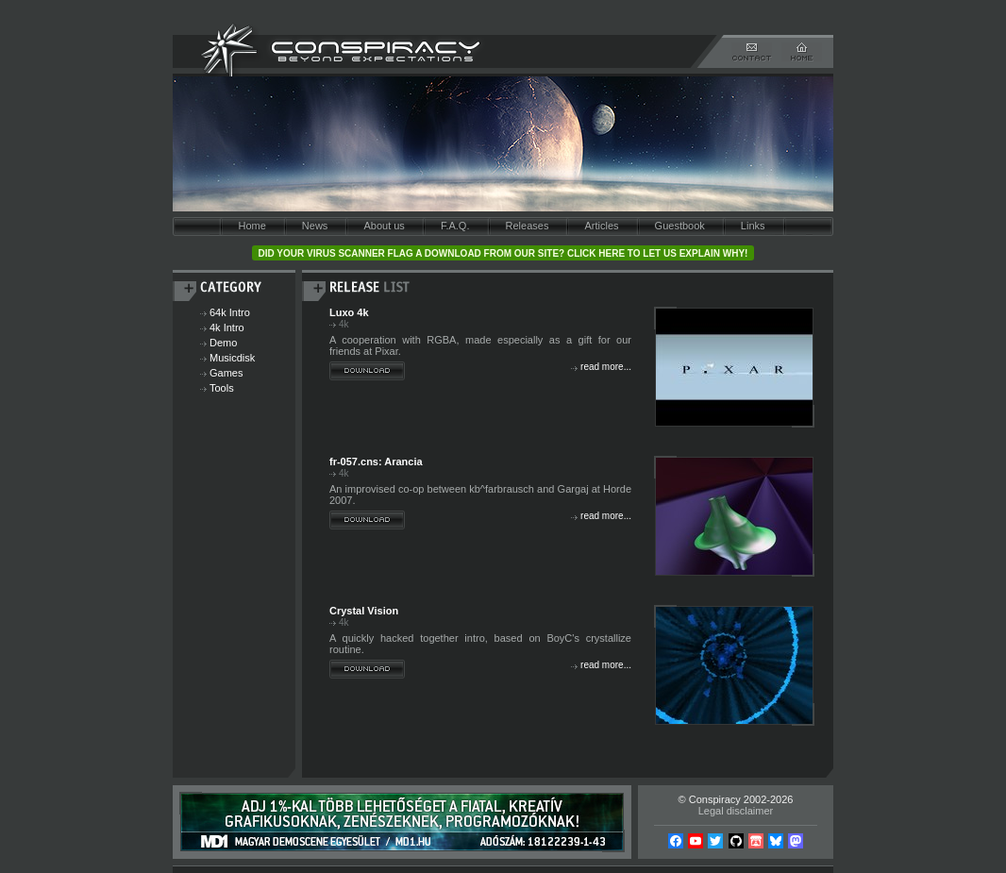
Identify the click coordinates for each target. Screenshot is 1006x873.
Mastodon (795, 840)
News (315, 225)
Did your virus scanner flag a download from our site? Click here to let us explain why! (503, 253)
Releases (527, 225)
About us (383, 225)
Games (226, 372)
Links (753, 225)
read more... (605, 366)
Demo (223, 342)
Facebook (675, 840)
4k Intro (227, 327)
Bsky (775, 840)
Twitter (715, 840)
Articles (601, 225)
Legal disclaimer (735, 810)
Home (251, 225)
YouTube (695, 840)
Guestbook (680, 225)
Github (736, 840)
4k (344, 324)
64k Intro (230, 312)
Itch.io (755, 840)
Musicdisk (232, 357)
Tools (222, 388)
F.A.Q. (455, 225)
